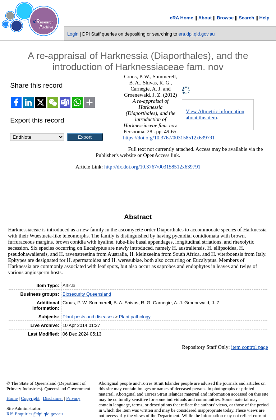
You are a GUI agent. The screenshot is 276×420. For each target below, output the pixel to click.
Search (246, 17)
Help (264, 17)
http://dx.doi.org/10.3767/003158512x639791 (152, 167)
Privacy (73, 398)
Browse (225, 17)
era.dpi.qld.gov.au (197, 34)
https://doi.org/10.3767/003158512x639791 (169, 137)
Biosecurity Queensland (87, 294)
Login (72, 34)
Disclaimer (53, 398)
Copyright (30, 398)
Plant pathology (135, 316)
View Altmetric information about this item (215, 114)
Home (12, 398)
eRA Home (181, 17)
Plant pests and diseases (88, 316)
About (205, 17)
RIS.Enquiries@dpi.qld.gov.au (34, 413)
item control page (249, 347)
